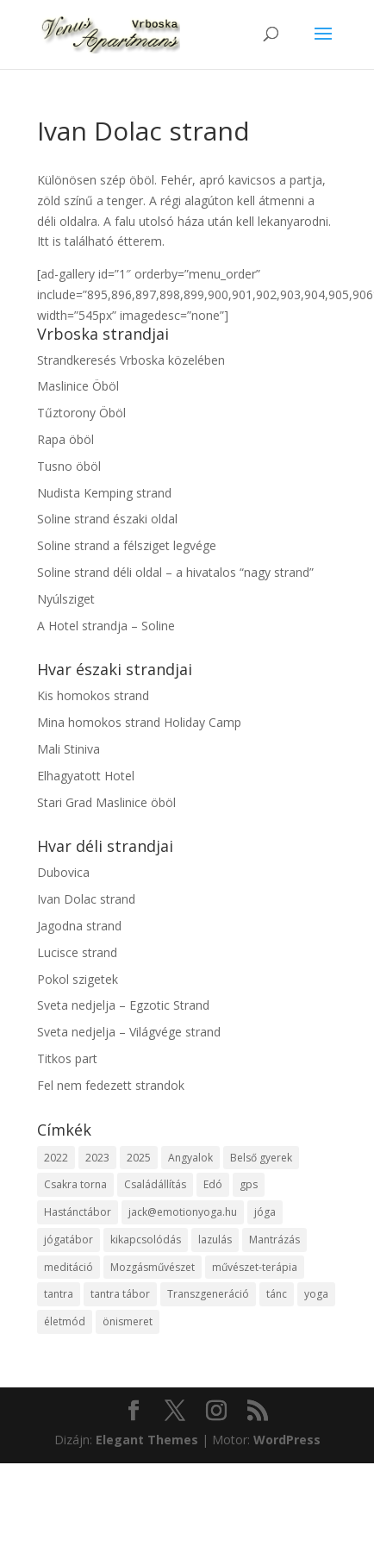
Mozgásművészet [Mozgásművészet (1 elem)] (152, 1267)
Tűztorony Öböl (81, 412)
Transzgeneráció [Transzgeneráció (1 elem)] (208, 1294)
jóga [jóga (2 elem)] (265, 1212)
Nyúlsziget (66, 599)
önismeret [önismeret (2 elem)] (128, 1321)
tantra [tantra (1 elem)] (58, 1294)
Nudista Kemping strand (104, 493)
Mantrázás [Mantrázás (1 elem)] (274, 1239)
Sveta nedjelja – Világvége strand (129, 1032)
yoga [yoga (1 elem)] (316, 1294)
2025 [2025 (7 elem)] (139, 1157)
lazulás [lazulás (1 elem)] (215, 1239)
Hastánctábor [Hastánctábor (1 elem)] (77, 1212)
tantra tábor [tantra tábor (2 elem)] (120, 1294)
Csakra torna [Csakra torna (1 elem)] (75, 1184)
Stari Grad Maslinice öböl (106, 802)
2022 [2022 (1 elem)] (56, 1157)
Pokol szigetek (77, 979)
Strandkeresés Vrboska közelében (131, 360)
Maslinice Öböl (78, 386)
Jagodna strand (79, 925)
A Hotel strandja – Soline (106, 625)
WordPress (287, 1439)
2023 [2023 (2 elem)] (97, 1157)
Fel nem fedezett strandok (110, 1085)
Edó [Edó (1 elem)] (212, 1184)
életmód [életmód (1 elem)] (64, 1321)
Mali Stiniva (68, 749)
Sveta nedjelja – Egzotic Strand (123, 1005)
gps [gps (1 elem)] (249, 1184)
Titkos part (67, 1058)
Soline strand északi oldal (107, 518)
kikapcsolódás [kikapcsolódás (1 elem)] (145, 1239)
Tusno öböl (69, 466)
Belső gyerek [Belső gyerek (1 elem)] (261, 1157)
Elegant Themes (147, 1439)
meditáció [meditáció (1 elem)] (68, 1267)
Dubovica (63, 872)
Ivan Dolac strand (86, 899)
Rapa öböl (65, 439)
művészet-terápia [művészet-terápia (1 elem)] (254, 1267)
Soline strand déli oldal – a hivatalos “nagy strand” (175, 572)
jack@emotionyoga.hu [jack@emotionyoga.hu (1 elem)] (182, 1212)
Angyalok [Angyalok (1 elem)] (190, 1157)
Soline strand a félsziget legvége (126, 545)
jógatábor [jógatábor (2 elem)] (68, 1239)
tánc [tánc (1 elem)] (276, 1294)
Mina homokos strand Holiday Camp (139, 722)
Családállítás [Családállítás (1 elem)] (155, 1184)
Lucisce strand (77, 952)
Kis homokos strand (93, 695)
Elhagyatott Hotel (85, 775)
